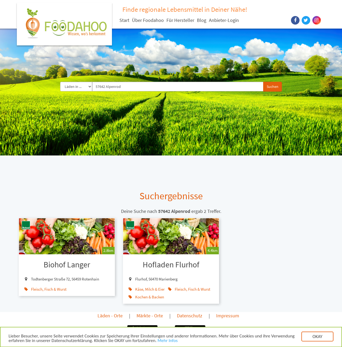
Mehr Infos (168, 343)
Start (124, 20)
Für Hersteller (180, 20)
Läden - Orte (110, 316)
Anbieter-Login (224, 20)
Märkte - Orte (150, 316)
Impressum (227, 316)
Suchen (272, 86)
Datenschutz (189, 316)
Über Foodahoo (148, 20)
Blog (201, 20)
